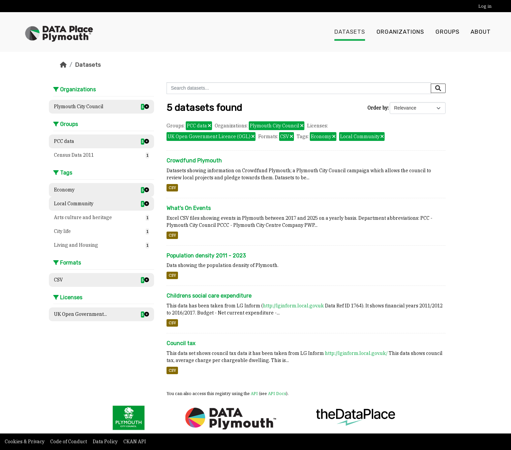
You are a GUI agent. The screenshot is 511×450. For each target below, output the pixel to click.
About (481, 32)
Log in (484, 6)
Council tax (181, 343)
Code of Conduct (69, 442)
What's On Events (189, 208)
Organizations (400, 32)
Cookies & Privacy (25, 442)
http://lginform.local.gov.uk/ (356, 353)
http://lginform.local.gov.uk (293, 306)
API (254, 393)
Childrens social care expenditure (209, 296)
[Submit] (438, 88)
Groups (447, 32)
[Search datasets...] (299, 88)
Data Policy (106, 442)
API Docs (277, 393)
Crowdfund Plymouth (194, 160)
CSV (172, 187)
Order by (377, 108)
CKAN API (134, 442)
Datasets (349, 32)
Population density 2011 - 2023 (206, 255)
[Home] (63, 64)
